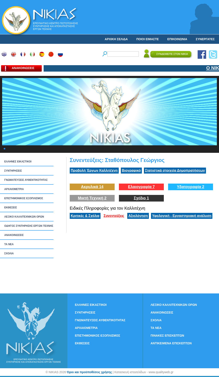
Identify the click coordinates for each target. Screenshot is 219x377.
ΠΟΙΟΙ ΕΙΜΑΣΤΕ (147, 39)
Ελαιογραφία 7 (141, 187)
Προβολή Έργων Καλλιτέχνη (94, 170)
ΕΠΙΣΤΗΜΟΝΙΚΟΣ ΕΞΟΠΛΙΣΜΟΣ (23, 198)
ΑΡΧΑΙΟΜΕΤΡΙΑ (14, 189)
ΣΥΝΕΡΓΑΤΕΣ (205, 39)
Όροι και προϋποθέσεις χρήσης (89, 372)
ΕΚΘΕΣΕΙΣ (10, 207)
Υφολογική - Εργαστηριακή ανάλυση (181, 216)
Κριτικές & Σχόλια (85, 216)
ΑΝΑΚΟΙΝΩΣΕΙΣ (14, 235)
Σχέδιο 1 (141, 198)
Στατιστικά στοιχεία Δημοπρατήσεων (175, 170)
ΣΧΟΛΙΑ (9, 253)
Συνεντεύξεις (114, 216)
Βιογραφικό (131, 170)
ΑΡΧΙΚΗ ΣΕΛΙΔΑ (116, 39)
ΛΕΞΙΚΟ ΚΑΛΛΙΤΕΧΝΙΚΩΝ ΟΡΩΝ (24, 216)
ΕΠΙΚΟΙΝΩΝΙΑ (177, 39)
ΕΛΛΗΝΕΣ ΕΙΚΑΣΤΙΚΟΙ (17, 161)
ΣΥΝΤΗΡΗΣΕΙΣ (13, 170)
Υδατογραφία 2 (190, 187)
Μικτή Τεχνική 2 (92, 198)
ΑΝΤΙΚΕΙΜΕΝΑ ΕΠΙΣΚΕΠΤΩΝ (171, 343)
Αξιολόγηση (138, 216)
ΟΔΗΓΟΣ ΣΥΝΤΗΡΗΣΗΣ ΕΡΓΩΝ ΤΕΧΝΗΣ (28, 225)
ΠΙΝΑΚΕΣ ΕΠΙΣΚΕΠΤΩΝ (167, 335)
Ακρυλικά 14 (92, 187)
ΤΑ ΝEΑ (9, 244)
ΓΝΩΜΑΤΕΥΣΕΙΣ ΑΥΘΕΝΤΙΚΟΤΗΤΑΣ (26, 179)
